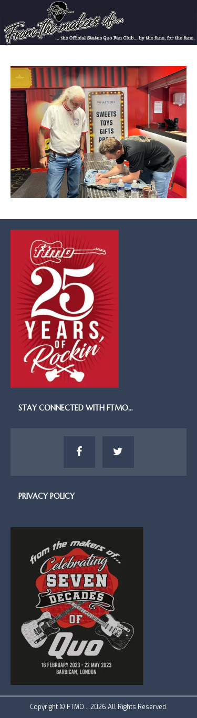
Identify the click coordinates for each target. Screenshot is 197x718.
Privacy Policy (46, 496)
